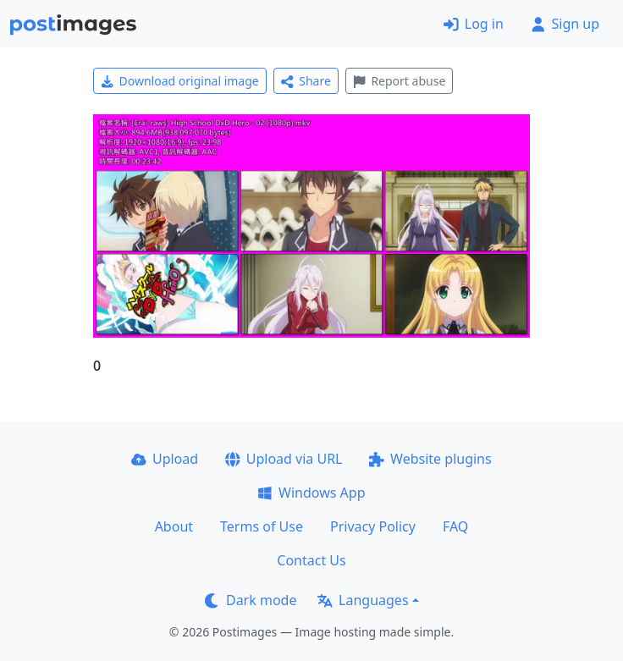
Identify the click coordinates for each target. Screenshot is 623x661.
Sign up (565, 23)
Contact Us (311, 560)
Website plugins (430, 458)
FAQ (455, 526)
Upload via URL (283, 458)
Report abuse (399, 81)
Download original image (180, 81)
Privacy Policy (373, 526)
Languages (362, 600)
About (174, 526)
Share (306, 81)
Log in (474, 23)
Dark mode (250, 600)
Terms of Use (261, 526)
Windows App (311, 492)
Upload (164, 458)
